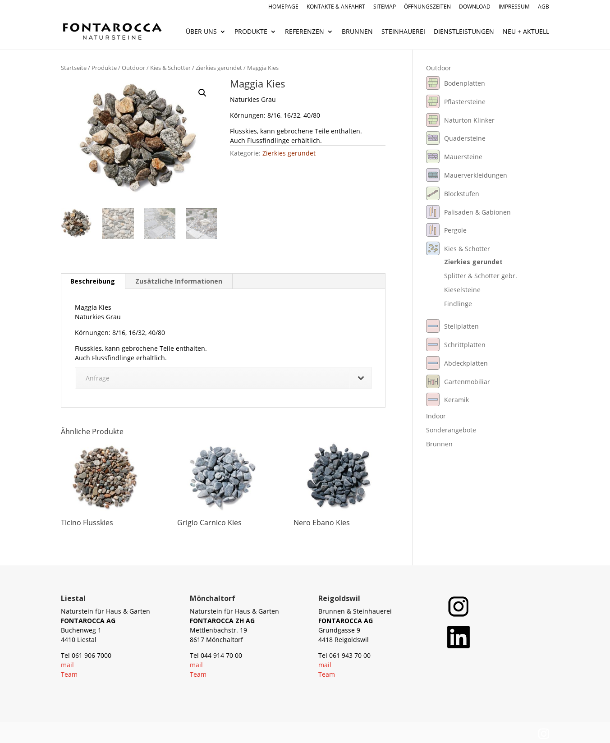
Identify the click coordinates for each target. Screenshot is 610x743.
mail (67, 664)
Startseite (74, 68)
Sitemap (384, 7)
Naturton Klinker (469, 120)
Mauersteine (463, 156)
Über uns (201, 32)
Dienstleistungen (464, 32)
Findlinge (458, 303)
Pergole (455, 230)
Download (475, 7)
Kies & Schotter (170, 68)
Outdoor (133, 68)
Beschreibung (92, 281)
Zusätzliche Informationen (178, 281)
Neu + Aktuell (526, 32)
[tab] (92, 281)
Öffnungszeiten (427, 7)
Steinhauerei (403, 32)
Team (69, 674)
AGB (543, 7)
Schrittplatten (465, 344)
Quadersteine (465, 138)
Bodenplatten (464, 83)
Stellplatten (461, 326)
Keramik (456, 399)
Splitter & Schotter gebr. (480, 275)
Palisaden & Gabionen (477, 212)
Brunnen (357, 32)
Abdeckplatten (466, 363)
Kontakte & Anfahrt (336, 7)
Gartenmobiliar (467, 381)
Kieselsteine (462, 289)
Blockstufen (461, 193)
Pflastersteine (465, 101)
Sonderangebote (451, 430)
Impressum (514, 7)
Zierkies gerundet (219, 68)
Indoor (436, 416)
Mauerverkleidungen (475, 175)
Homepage (283, 7)
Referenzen (304, 32)
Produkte (250, 32)
